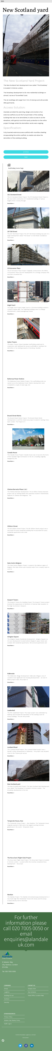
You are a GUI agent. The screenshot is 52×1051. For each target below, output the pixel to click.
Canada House (12, 453)
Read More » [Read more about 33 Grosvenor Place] (10, 277)
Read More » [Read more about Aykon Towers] (10, 350)
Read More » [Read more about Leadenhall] (10, 719)
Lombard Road (12, 747)
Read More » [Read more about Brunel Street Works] (10, 424)
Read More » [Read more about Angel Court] (10, 314)
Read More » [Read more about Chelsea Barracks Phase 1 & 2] (10, 498)
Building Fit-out (9, 995)
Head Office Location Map (36, 995)
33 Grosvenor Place (13, 268)
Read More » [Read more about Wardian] (10, 903)
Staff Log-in (8, 1023)
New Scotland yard (13, 784)
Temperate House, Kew (15, 821)
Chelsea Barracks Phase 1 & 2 (17, 489)
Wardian (10, 895)
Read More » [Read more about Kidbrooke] (10, 682)
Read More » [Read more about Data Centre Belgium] (10, 571)
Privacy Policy (8, 1017)
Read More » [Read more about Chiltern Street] (10, 535)
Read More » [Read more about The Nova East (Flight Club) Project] (10, 866)
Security (6, 1002)
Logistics (6, 992)
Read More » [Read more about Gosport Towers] (10, 608)
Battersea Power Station (15, 379)
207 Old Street (12, 232)
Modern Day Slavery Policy (12, 1020)
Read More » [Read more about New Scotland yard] (10, 792)
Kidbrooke (10, 674)
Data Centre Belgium (14, 563)
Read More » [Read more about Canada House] (10, 461)
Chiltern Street (12, 526)
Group (6, 988)
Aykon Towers (12, 342)
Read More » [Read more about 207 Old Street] (10, 240)
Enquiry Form (32, 988)
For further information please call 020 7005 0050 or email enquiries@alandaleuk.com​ (26, 931)
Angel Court (11, 305)
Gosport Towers (12, 600)
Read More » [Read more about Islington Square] (10, 645)
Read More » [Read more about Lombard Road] (10, 756)
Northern (6, 999)
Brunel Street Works (14, 416)
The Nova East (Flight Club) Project (19, 858)
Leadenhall (11, 710)
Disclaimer (26, 1037)
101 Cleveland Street (14, 195)
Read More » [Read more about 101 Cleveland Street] (10, 203)
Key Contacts (32, 992)
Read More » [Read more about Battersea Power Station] (10, 387)
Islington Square (13, 637)
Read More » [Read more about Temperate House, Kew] (10, 829)
